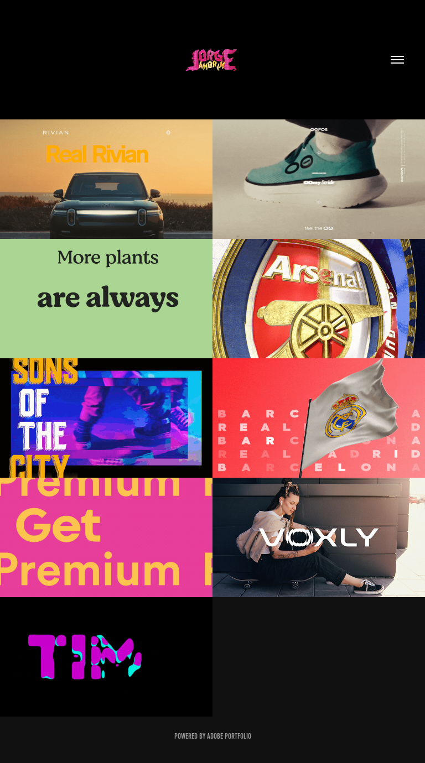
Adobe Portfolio (229, 736)
